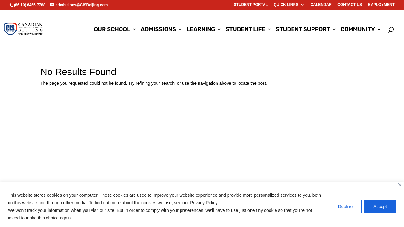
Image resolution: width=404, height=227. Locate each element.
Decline (345, 206)
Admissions (158, 30)
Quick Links (286, 5)
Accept (380, 206)
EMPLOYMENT (381, 5)
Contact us (349, 5)
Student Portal (251, 5)
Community (358, 30)
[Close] (399, 184)
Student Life (245, 30)
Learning (201, 30)
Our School (112, 30)
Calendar (321, 5)
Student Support (303, 30)
